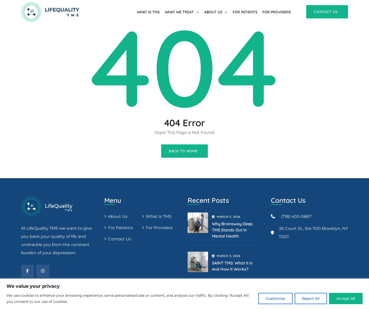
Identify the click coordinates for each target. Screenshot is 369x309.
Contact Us (119, 239)
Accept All (345, 298)
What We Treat (179, 12)
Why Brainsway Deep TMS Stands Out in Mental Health (232, 230)
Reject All (311, 298)
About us (117, 216)
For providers (276, 12)
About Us (213, 12)
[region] (184, 294)
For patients (245, 12)
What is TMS (148, 12)
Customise (275, 298)
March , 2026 (226, 217)
